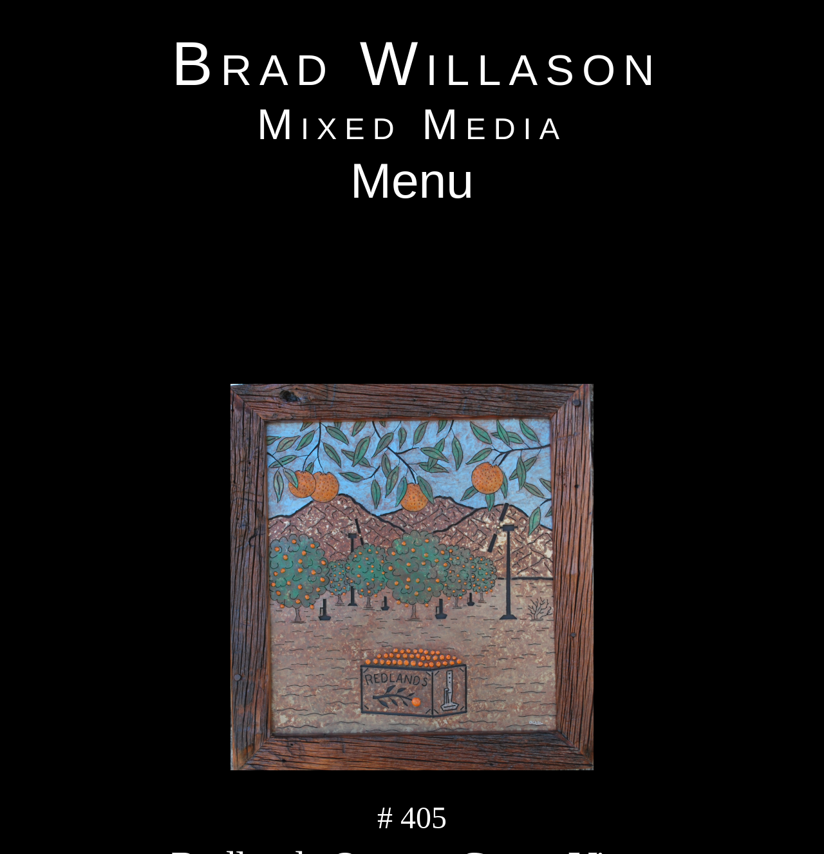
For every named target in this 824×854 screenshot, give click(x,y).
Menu (412, 180)
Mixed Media (412, 124)
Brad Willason (417, 63)
